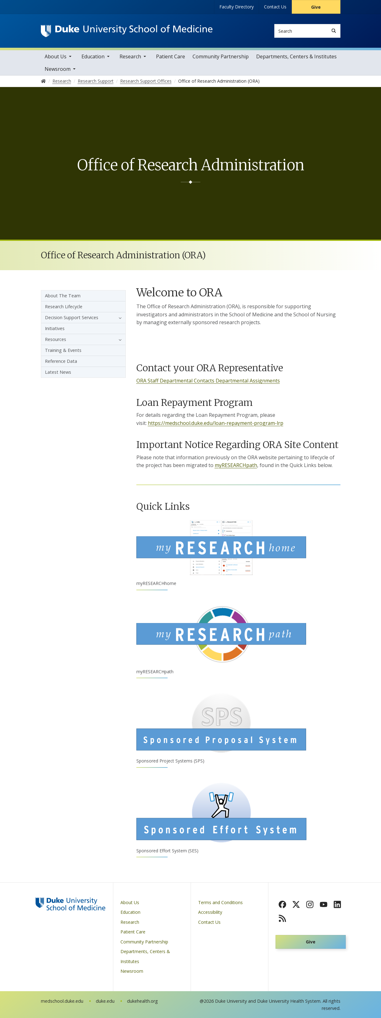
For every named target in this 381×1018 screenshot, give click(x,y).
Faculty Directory (236, 7)
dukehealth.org (142, 1001)
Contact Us (275, 7)
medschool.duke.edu (62, 1001)
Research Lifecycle (63, 306)
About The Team (63, 296)
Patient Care (170, 56)
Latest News (58, 372)
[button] (118, 317)
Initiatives (55, 328)
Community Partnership (221, 56)
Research (130, 56)
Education (93, 56)
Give (316, 7)
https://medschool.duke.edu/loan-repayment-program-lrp (215, 423)
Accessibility (210, 912)
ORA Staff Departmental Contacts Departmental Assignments (208, 380)
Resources (55, 339)
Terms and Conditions (220, 902)
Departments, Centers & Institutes (296, 56)
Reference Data (61, 361)
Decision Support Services (71, 317)
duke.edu (105, 1001)
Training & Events (63, 350)
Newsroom (58, 69)
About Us (55, 56)
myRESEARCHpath (236, 465)
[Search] (333, 30)
